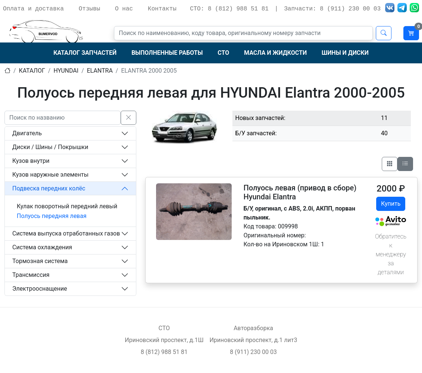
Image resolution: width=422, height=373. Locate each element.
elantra (99, 70)
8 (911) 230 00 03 (253, 351)
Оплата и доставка (33, 9)
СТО (223, 52)
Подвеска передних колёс (48, 188)
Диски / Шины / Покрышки (50, 147)
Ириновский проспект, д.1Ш (164, 340)
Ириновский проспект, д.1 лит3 (253, 340)
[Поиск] (243, 33)
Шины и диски (345, 52)
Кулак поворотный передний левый (67, 206)
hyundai (66, 70)
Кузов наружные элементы (50, 174)
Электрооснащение (39, 288)
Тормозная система (40, 261)
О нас (124, 9)
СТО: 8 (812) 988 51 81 (229, 9)
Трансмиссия (31, 274)
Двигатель (27, 133)
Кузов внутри (31, 160)
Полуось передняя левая (51, 215)
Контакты (162, 9)
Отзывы (89, 9)
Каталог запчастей (84, 52)
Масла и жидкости (275, 52)
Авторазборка (253, 328)
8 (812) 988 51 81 (164, 351)
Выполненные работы (167, 52)
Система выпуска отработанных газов (66, 233)
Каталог (32, 70)
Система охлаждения (42, 247)
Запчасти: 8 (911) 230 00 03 (332, 9)
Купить (390, 203)
